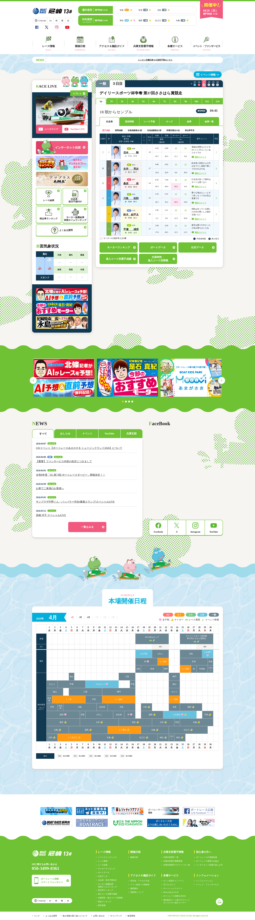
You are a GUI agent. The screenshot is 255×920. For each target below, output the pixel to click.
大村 (145, 707)
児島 (191, 654)
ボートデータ (103, 872)
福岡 (61, 715)
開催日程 (134, 857)
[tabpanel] (64, 378)
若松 (134, 722)
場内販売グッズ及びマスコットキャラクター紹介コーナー (176, 901)
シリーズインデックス (107, 857)
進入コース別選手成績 (107, 894)
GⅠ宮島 (163, 661)
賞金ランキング (104, 901)
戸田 (94, 699)
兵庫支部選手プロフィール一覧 (176, 865)
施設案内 (134, 888)
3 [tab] (129, 401)
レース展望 (102, 861)
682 (160, 647)
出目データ (102, 876)
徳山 (71, 676)
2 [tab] (126, 401)
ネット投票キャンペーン (173, 881)
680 (204, 647)
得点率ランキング (105, 890)
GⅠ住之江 (72, 737)
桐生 (61, 722)
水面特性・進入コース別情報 (110, 898)
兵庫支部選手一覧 (171, 857)
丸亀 (195, 722)
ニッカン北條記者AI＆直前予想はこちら (173, 60)
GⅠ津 (68, 699)
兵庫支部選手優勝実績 (172, 861)
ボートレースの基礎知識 (206, 857)
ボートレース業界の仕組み (207, 861)
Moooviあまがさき (171, 892)
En (50, 21)
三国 (127, 676)
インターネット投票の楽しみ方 (209, 865)
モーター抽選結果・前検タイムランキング (107, 885)
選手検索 (102, 905)
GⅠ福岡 (118, 699)
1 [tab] (123, 401)
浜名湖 (49, 699)
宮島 (210, 661)
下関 (206, 715)
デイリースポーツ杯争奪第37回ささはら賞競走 (196, 637)
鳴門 (166, 669)
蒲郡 (189, 707)
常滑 (194, 661)
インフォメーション (204, 881)
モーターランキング (106, 869)
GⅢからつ (100, 684)
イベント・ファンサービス (207, 884)
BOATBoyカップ (152, 637)
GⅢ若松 (176, 715)
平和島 (202, 669)
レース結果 (102, 865)
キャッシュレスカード (172, 888)
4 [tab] (132, 401)
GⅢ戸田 (143, 654)
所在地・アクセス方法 (139, 881)
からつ (52, 684)
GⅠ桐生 (122, 730)
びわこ (160, 654)
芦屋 (71, 684)
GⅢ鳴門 (207, 652)
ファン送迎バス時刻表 (139, 884)
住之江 (187, 730)
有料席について (137, 892)
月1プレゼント (169, 884)
